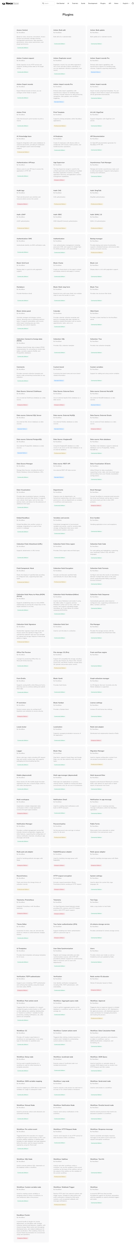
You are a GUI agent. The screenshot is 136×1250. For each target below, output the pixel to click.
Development (92, 3)
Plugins (103, 3)
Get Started (60, 3)
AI (68, 3)
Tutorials (75, 3)
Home (116, 3)
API (110, 3)
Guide (83, 3)
